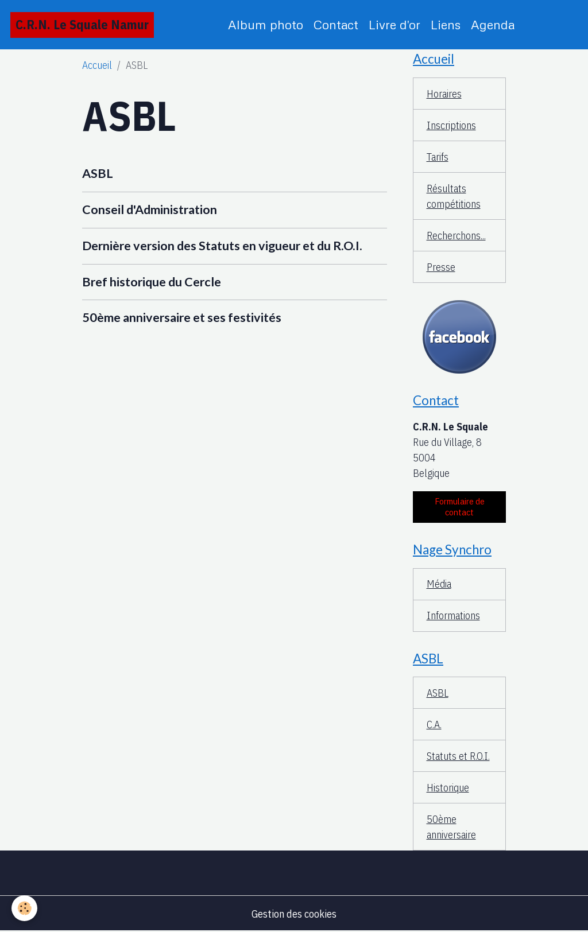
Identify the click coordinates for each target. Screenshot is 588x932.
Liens (446, 24)
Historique (448, 787)
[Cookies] (24, 908)
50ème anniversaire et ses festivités (181, 317)
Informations (453, 615)
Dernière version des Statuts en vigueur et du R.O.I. (222, 245)
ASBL (97, 173)
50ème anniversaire (451, 827)
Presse (441, 267)
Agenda (492, 24)
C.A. (434, 724)
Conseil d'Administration (149, 209)
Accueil (97, 65)
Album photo (265, 24)
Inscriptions (451, 125)
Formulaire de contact (460, 506)
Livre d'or (394, 24)
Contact (336, 24)
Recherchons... (456, 235)
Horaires (444, 93)
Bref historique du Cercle (151, 281)
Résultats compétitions (454, 196)
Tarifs (437, 157)
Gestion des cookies (294, 914)
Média (439, 584)
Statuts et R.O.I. (458, 756)
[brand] (82, 25)
